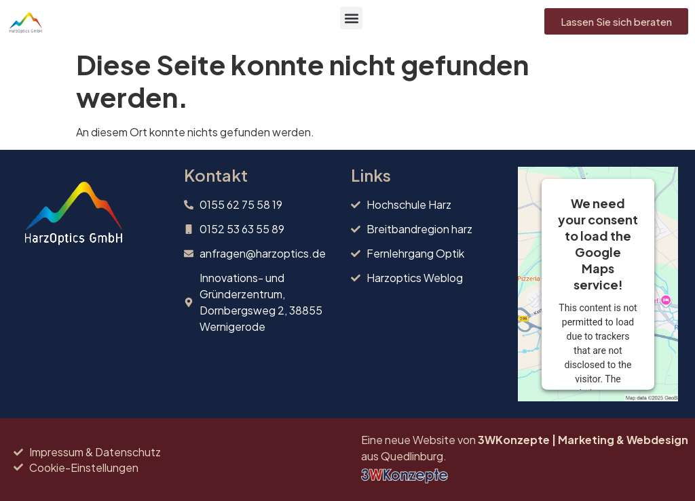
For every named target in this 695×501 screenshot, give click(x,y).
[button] (351, 18)
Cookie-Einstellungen (83, 467)
